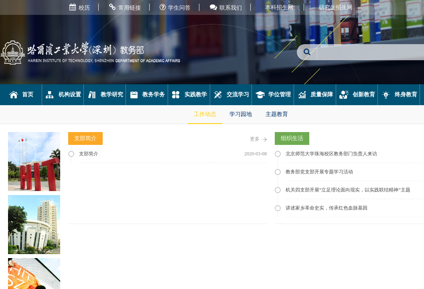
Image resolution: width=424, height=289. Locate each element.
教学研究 (105, 95)
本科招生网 (279, 7)
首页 (21, 95)
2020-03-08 (255, 154)
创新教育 (357, 95)
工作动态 (205, 114)
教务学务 (147, 95)
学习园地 (240, 114)
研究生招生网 (336, 7)
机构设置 (63, 95)
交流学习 (231, 95)
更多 (258, 139)
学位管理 (273, 95)
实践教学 (188, 95)
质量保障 (315, 95)
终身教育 (399, 95)
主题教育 (277, 114)
